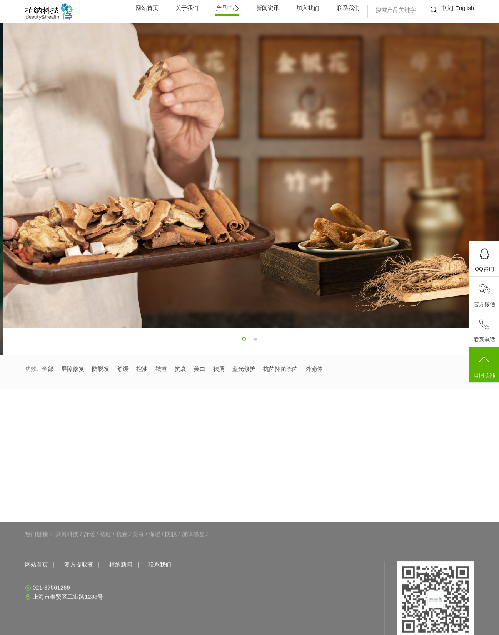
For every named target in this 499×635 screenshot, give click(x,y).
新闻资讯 (267, 8)
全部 (47, 368)
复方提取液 (78, 598)
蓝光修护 (243, 368)
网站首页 (147, 8)
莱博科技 (66, 567)
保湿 (154, 567)
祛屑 (219, 368)
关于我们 (187, 8)
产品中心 (227, 8)
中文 (446, 8)
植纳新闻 (120, 598)
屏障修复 (72, 368)
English (464, 8)
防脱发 (100, 368)
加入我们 (307, 8)
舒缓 (123, 368)
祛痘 (161, 368)
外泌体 (314, 368)
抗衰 (180, 368)
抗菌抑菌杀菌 (280, 368)
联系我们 (348, 8)
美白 (199, 368)
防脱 (171, 567)
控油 (142, 368)
